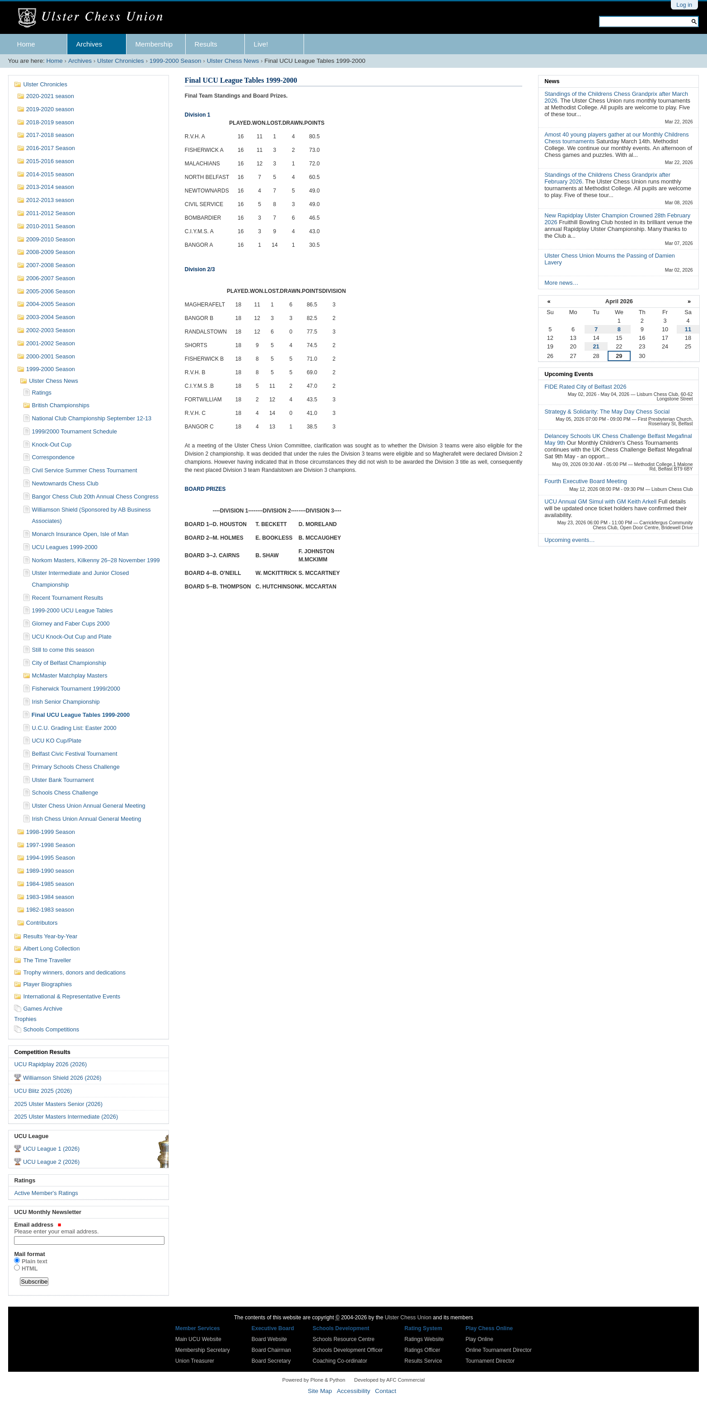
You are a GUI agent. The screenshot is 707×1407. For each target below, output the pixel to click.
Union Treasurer (194, 1361)
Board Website (269, 1339)
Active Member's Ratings (46, 1193)
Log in (684, 4)
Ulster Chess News (233, 60)
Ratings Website (424, 1339)
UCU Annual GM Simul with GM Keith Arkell (601, 501)
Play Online (479, 1339)
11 (688, 329)
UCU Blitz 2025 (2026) (43, 1090)
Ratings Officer (422, 1350)
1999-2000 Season (175, 60)
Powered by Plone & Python (313, 1380)
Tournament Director (490, 1361)
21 (596, 346)
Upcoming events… (569, 539)
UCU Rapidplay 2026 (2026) (50, 1064)
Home (26, 44)
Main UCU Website (198, 1339)
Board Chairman (271, 1350)
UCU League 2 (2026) (51, 1161)
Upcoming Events (568, 374)
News (551, 81)
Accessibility (353, 1391)
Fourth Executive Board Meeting (585, 481)
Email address (88, 1228)
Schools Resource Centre (344, 1339)
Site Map (320, 1391)
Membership (154, 44)
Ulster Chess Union (408, 1317)
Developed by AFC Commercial (389, 1380)
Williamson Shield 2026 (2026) (62, 1077)
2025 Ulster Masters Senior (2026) (58, 1104)
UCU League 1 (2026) (51, 1148)
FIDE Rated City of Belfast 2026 (585, 386)
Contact (385, 1391)
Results (206, 44)
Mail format (29, 1254)
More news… (561, 282)
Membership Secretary (202, 1350)
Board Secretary (271, 1361)
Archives (89, 44)
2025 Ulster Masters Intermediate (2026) (66, 1116)
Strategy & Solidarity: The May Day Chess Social (607, 411)
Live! (261, 44)
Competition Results (42, 1052)
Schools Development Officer (348, 1350)
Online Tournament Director (498, 1350)
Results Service (423, 1361)
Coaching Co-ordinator (340, 1361)
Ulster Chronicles (120, 60)
